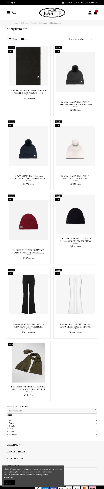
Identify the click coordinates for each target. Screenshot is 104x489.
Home (9, 415)
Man (10, 420)
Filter (13, 39)
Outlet (11, 431)
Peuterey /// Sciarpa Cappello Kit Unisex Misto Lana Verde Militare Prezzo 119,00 (28, 389)
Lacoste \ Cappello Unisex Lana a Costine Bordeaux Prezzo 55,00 (28, 252)
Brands (12, 425)
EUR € (79, 2)
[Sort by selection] (77, 39)
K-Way (28, 95)
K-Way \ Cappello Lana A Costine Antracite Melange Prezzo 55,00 (75, 104)
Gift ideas (13, 434)
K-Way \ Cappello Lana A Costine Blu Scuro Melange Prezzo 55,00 (28, 178)
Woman (12, 423)
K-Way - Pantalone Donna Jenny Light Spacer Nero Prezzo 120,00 (28, 327)
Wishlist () (91, 2)
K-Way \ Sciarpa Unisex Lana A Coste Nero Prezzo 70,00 (28, 91)
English (67, 2)
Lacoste (28, 255)
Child (11, 428)
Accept (9, 483)
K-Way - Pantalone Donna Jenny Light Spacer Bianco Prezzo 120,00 (75, 327)
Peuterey (29, 391)
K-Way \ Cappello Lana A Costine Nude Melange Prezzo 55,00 (75, 178)
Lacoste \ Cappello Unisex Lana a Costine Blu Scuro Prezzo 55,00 (75, 241)
